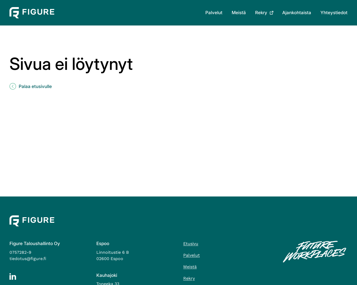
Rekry (261, 12)
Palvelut (213, 12)
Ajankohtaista (296, 12)
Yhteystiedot (334, 12)
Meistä (239, 12)
